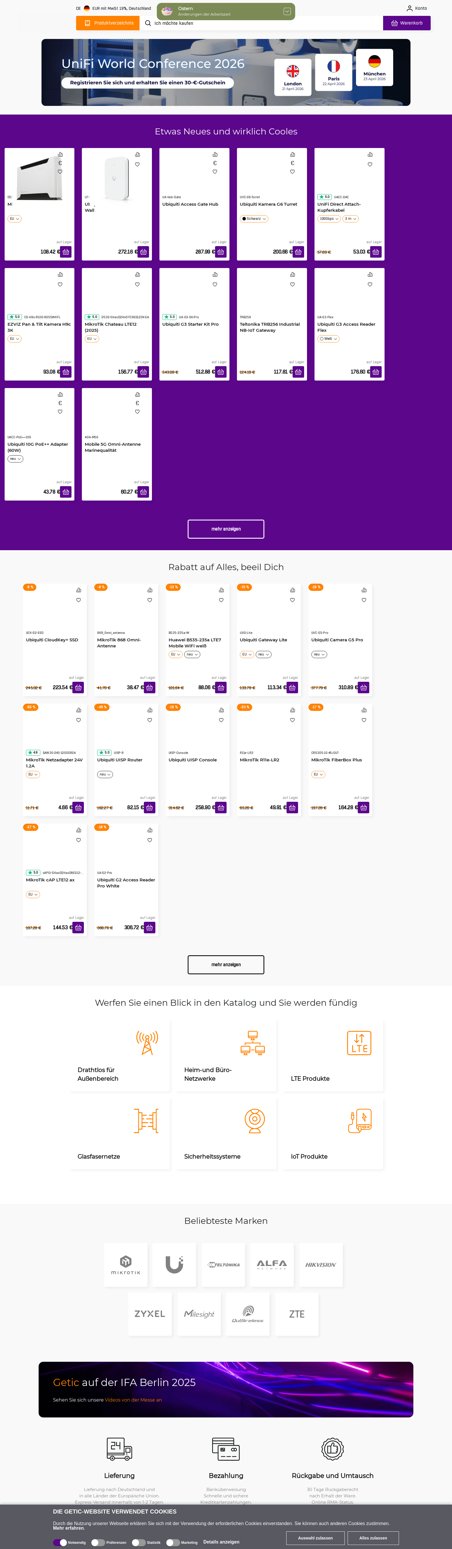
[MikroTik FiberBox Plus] (340, 735)
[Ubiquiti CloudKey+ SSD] (55, 615)
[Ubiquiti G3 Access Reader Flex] (349, 299)
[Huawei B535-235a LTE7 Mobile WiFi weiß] (198, 615)
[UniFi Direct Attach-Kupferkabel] (349, 179)
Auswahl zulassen (315, 1538)
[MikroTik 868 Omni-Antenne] (126, 615)
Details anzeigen (221, 1541)
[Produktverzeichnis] (108, 23)
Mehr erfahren (68, 1528)
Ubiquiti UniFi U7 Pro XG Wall (111, 207)
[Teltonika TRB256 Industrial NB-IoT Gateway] (272, 299)
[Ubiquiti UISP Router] (126, 735)
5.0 (324, 196)
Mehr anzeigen (225, 529)
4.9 (32, 752)
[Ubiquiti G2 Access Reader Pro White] (126, 855)
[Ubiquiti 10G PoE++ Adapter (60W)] (39, 419)
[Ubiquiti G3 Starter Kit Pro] (194, 299)
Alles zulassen (373, 1538)
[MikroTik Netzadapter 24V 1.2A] (55, 735)
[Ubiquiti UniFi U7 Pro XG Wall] (117, 178)
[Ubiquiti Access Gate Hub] (194, 179)
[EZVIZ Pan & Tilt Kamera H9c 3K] (39, 299)
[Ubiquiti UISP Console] (198, 735)
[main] (47, 22)
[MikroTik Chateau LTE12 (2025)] (117, 299)
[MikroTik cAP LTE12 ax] (55, 855)
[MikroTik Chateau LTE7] (39, 178)
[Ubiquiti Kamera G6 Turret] (272, 179)
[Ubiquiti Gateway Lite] (269, 615)
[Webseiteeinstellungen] (114, 8)
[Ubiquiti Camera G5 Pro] (340, 615)
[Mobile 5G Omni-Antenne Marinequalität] (117, 419)
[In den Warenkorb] (65, 252)
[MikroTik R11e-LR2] (269, 735)
